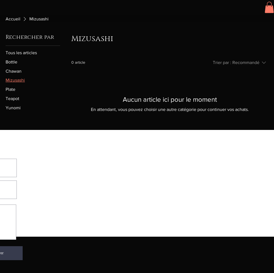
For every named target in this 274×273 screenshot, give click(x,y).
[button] (269, 7)
